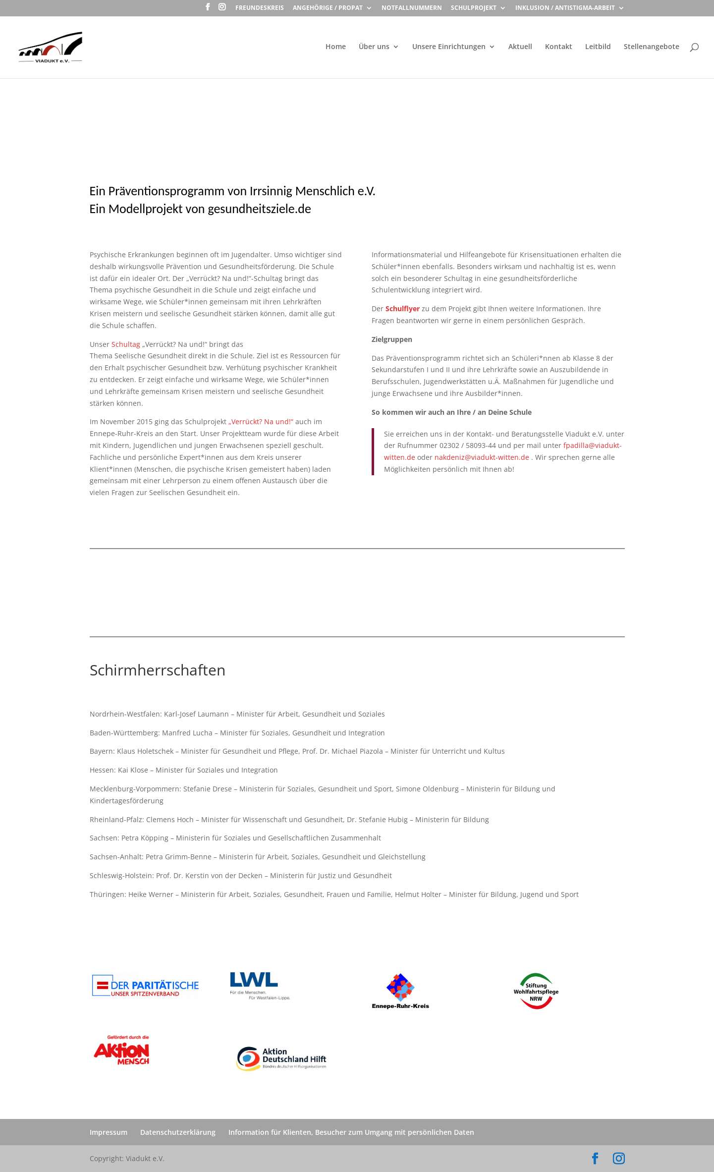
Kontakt (558, 47)
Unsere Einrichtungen (449, 47)
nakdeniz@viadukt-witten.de (482, 457)
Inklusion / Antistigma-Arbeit (565, 8)
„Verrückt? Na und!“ (260, 421)
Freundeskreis (259, 8)
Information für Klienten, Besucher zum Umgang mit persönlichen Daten (351, 1132)
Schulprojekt (473, 8)
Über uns (374, 47)
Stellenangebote (651, 47)
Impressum (108, 1132)
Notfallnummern (412, 8)
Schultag (125, 344)
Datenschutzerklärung (178, 1132)
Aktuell (520, 47)
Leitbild (598, 47)
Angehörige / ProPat (328, 8)
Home (336, 47)
